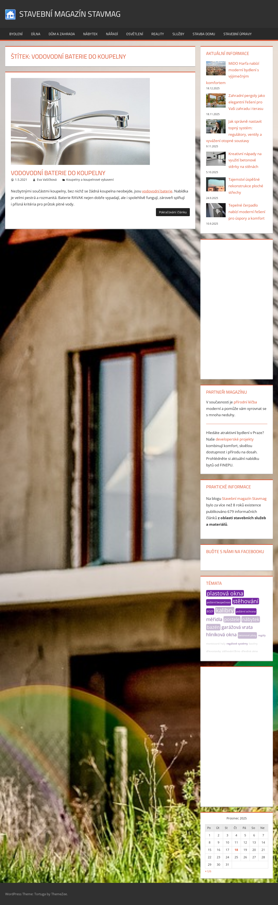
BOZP (210, 611)
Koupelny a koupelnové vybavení (90, 179)
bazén (213, 627)
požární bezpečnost (218, 602)
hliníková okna (221, 634)
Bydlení (16, 33)
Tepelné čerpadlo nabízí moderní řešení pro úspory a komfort (246, 212)
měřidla (214, 619)
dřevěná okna (249, 651)
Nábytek (90, 33)
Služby (178, 33)
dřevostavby (213, 651)
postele (232, 619)
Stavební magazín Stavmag (70, 14)
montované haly (215, 643)
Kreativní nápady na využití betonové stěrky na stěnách (244, 160)
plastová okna (225, 593)
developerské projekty (235, 439)
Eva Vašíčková (47, 179)
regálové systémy (237, 643)
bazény (253, 643)
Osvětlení (134, 33)
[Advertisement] (236, 308)
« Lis (208, 871)
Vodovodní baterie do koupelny (58, 172)
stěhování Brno (231, 651)
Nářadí (112, 33)
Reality (157, 33)
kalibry (225, 610)
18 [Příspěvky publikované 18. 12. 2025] (236, 850)
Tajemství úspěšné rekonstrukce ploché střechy (245, 186)
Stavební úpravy (237, 33)
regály (262, 635)
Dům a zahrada (62, 33)
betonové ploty (247, 635)
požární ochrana (246, 611)
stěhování (245, 601)
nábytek (250, 619)
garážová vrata (237, 627)
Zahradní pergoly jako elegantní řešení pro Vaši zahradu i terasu (246, 102)
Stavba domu (204, 33)
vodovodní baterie (157, 191)
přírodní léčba (245, 401)
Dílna (35, 33)
